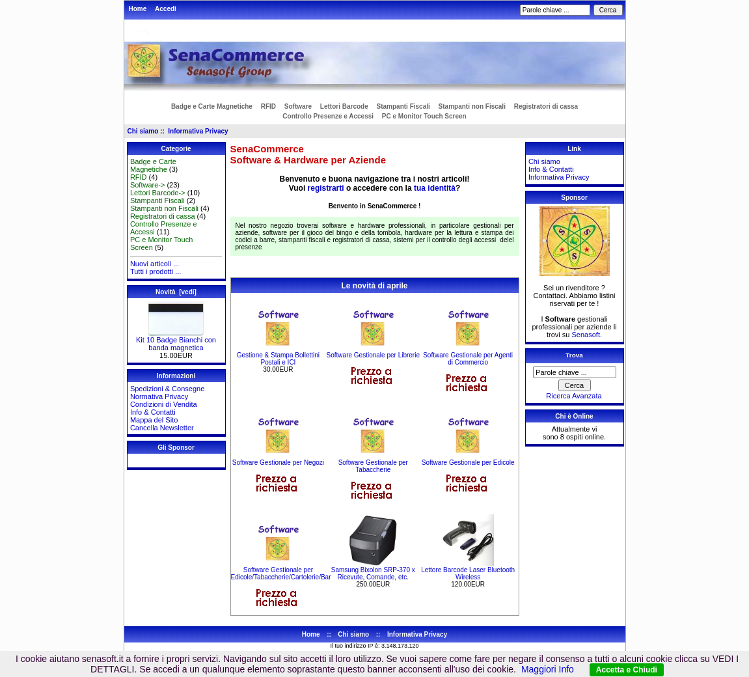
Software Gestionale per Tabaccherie (373, 466)
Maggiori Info (547, 669)
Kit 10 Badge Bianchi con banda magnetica (176, 340)
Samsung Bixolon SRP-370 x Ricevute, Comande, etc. (373, 573)
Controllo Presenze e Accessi (328, 116)
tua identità (435, 188)
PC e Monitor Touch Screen (424, 116)
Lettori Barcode (344, 106)
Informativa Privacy (198, 131)
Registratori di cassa (546, 106)
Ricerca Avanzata (573, 396)
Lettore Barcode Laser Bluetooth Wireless (468, 573)
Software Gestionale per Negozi (278, 462)
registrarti (326, 188)
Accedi (165, 8)
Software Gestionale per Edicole (468, 462)
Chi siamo (143, 131)
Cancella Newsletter (162, 428)
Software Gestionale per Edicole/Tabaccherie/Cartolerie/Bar (281, 573)
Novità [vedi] (176, 292)
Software (298, 106)
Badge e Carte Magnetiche (211, 106)
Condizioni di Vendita (163, 404)
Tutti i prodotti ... (155, 271)
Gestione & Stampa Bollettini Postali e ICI (278, 359)
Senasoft (586, 334)
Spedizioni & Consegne (167, 389)
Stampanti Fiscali (403, 106)
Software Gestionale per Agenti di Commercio (468, 359)
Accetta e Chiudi (626, 669)
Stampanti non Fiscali (472, 106)
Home (138, 8)
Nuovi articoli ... (154, 264)
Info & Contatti (153, 412)
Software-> (147, 185)
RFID (268, 106)
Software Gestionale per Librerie (373, 355)
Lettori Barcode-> (157, 193)
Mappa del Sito (154, 420)
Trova (573, 355)
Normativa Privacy (159, 396)
